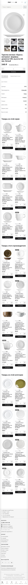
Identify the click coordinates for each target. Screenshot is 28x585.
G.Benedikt (24, 90)
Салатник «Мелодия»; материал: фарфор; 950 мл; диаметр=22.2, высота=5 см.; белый (7, 297)
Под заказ (3, 553)
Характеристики (15, 76)
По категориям (4, 536)
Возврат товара (4, 550)
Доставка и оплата (5, 546)
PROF (12, 2)
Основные (4, 76)
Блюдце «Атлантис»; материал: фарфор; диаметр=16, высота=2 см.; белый (20, 297)
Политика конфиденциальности (8, 568)
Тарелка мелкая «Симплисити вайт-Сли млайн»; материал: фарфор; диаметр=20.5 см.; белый (7, 426)
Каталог (11, 582)
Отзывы (3, 555)
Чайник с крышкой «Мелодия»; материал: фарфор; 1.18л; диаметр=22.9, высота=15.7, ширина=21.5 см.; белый (7, 357)
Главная (2, 582)
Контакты (3, 556)
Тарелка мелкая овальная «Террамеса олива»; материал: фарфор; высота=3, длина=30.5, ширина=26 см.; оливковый (20, 396)
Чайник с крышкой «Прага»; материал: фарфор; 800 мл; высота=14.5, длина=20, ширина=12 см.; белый (20, 140)
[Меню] (2, 2)
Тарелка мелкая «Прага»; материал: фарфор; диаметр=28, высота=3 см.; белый (7, 228)
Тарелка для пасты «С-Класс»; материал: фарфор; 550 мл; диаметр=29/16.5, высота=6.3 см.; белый (20, 266)
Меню (25, 582)
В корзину (13, 71)
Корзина (16, 582)
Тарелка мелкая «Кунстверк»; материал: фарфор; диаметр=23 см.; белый (20, 456)
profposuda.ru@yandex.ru (6, 531)
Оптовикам (3, 551)
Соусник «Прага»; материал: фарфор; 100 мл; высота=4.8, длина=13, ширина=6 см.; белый (20, 169)
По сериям (3, 538)
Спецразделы (4, 541)
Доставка (4, 81)
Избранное (21, 582)
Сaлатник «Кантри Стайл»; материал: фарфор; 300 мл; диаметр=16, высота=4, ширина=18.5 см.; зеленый (7, 267)
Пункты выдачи (4, 548)
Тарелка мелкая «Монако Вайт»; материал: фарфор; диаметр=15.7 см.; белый (7, 456)
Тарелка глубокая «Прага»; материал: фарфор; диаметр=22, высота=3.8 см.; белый (20, 198)
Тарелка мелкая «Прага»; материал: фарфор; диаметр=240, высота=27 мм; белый (7, 139)
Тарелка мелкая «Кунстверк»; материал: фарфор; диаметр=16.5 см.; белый (20, 426)
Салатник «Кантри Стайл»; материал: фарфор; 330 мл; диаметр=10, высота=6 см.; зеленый (7, 326)
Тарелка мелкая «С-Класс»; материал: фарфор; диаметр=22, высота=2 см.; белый (6, 484)
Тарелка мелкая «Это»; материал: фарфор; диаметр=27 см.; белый (20, 484)
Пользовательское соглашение (8, 569)
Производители (4, 539)
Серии (7, 582)
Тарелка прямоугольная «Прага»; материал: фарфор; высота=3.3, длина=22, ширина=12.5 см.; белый (7, 199)
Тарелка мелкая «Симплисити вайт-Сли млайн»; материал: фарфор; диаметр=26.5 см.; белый (7, 395)
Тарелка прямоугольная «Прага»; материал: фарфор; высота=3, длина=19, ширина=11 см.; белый (7, 169)
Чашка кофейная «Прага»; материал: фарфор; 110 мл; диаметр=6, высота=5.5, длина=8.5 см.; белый (20, 229)
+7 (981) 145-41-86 (5, 522)
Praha (25, 93)
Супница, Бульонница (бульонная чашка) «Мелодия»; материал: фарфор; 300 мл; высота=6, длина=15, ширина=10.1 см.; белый (20, 326)
